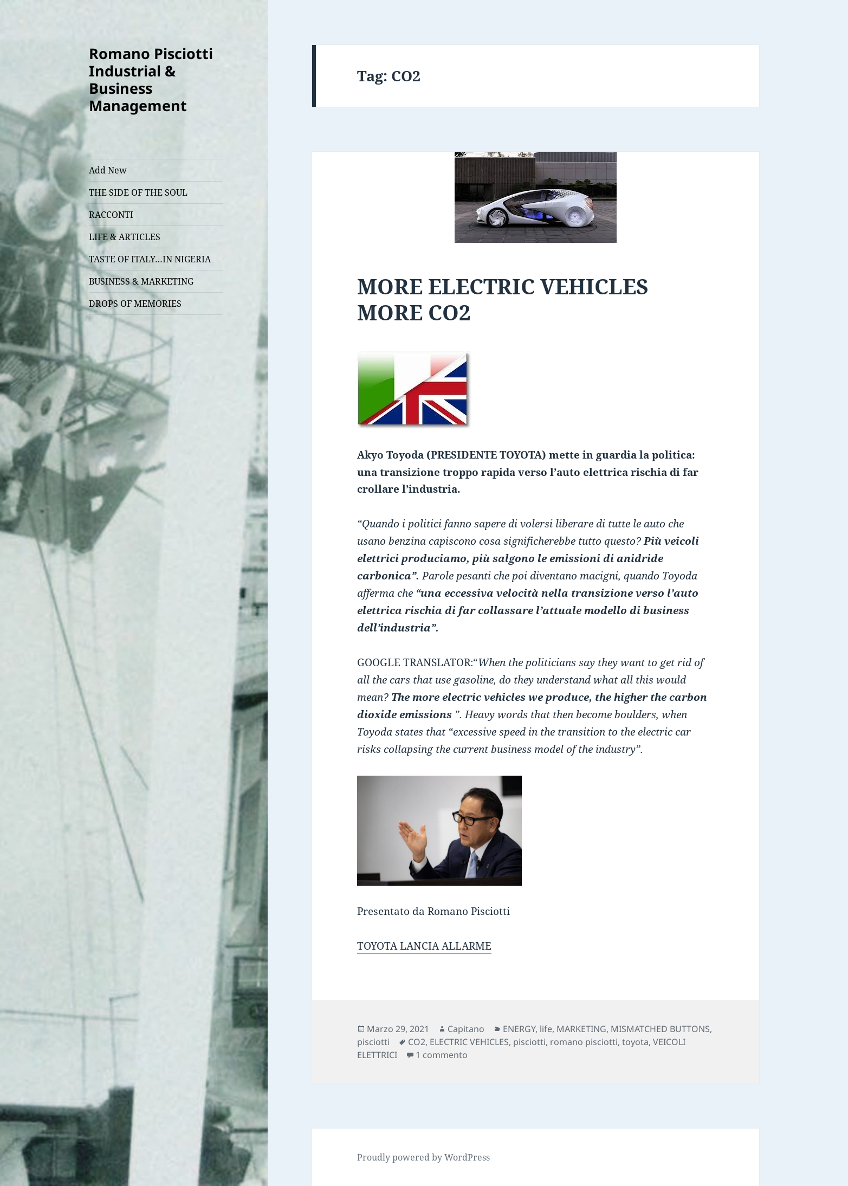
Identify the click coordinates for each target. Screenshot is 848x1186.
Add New (108, 170)
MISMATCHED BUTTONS (660, 1029)
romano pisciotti (584, 1042)
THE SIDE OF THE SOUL (138, 192)
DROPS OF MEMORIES (135, 304)
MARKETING (581, 1029)
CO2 (416, 1042)
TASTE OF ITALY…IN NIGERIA (150, 259)
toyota (635, 1042)
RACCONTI (111, 215)
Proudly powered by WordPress (423, 1157)
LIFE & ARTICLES (124, 237)
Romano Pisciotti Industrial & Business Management (151, 79)
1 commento (442, 1055)
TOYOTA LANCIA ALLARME (424, 946)
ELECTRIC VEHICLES (469, 1042)
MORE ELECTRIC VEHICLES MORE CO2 (503, 299)
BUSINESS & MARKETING (141, 281)
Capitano (466, 1029)
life (546, 1029)
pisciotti (373, 1042)
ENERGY (519, 1029)
